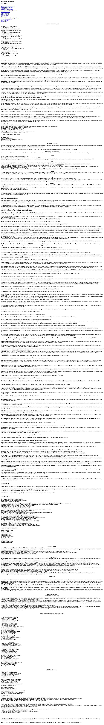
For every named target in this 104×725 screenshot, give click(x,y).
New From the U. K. (5, 12)
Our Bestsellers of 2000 (6, 19)
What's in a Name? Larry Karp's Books (10, 18)
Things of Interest (5, 15)
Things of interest (52, 557)
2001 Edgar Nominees (52, 669)
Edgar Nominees (4, 20)
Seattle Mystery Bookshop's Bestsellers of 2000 (52, 613)
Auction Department (52, 703)
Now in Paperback (5, 13)
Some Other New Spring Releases (9, 10)
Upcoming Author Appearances (8, 6)
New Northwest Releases (6, 7)
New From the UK (5, 483)
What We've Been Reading (7, 9)
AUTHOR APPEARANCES (52, 24)
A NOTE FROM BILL (52, 143)
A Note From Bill (4, 8)
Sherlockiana (4, 16)
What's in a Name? (52, 594)
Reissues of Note (5, 14)
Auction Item (3, 21)
